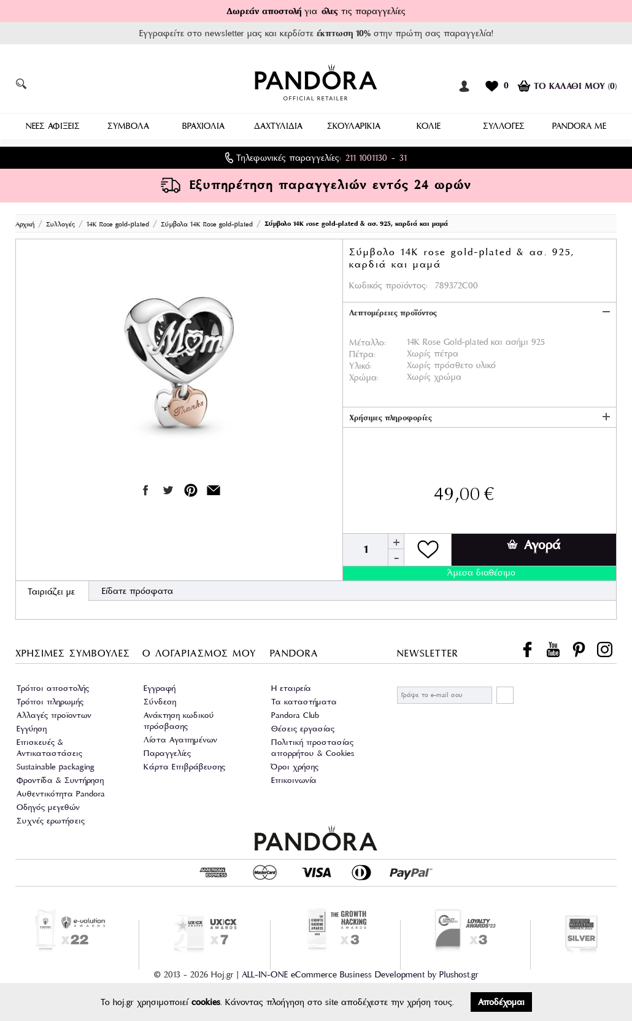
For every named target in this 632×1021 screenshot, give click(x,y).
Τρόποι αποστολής (53, 687)
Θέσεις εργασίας (302, 728)
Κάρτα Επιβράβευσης (184, 766)
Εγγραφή (159, 687)
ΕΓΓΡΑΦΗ (505, 694)
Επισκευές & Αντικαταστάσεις (49, 747)
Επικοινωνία (294, 779)
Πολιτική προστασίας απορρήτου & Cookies (312, 747)
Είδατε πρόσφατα (137, 590)
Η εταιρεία (291, 687)
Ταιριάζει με (51, 590)
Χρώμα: (364, 376)
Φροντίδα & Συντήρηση (60, 779)
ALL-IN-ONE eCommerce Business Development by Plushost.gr (360, 973)
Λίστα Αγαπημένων (180, 739)
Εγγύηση (32, 728)
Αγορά (533, 544)
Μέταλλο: (367, 341)
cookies (205, 1002)
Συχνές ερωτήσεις (51, 820)
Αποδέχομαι (501, 1002)
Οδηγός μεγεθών (48, 806)
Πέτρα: (362, 353)
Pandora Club (295, 714)
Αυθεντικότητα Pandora (61, 793)
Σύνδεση (160, 701)
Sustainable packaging (55, 766)
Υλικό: (360, 365)
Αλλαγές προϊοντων (54, 714)
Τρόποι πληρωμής (50, 701)
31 (403, 157)
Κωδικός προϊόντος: (388, 284)
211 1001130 (366, 157)
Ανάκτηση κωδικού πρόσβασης (179, 720)
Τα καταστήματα (304, 701)
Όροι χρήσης (294, 766)
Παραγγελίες (167, 752)
